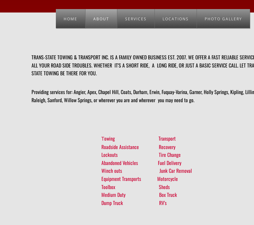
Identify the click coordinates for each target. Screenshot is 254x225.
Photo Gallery (223, 19)
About (101, 19)
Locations (176, 19)
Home (70, 19)
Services (136, 19)
